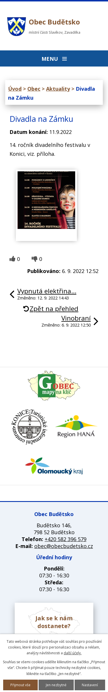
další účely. (73, 653)
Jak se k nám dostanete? (54, 622)
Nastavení (90, 684)
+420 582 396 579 (65, 539)
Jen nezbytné (56, 684)
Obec (33, 88)
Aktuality (58, 88)
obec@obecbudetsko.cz (63, 546)
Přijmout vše (20, 684)
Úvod (15, 88)
